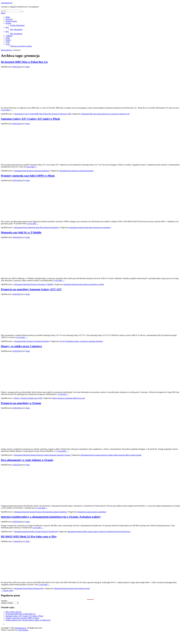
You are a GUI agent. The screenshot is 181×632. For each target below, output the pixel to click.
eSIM (8, 38)
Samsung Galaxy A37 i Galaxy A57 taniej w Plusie (30, 118)
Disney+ (17, 398)
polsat (99, 114)
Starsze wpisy (7, 590)
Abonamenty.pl (6, 3)
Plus (7, 32)
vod (128, 114)
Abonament (18, 114)
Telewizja (63, 114)
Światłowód (52, 532)
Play (7, 27)
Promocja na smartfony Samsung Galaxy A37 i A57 (31, 289)
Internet (26, 512)
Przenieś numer (11, 21)
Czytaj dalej (6, 110)
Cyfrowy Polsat (29, 114)
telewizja (122, 114)
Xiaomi (67, 455)
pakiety (95, 532)
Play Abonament (16, 29)
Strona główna (6, 50)
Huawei (31, 588)
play (76, 588)
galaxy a (77, 341)
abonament (85, 114)
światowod (119, 532)
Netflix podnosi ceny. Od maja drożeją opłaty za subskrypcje (28, 620)
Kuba (28, 67)
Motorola (31, 227)
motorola (81, 227)
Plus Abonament (16, 34)
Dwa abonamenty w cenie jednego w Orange (27, 459)
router (87, 588)
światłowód (110, 532)
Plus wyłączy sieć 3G (13, 612)
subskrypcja (77, 398)
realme (46, 455)
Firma (25, 227)
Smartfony (45, 171)
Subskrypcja (33, 398)
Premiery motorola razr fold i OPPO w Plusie (28, 175)
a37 (61, 341)
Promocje (9, 19)
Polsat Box (47, 114)
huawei (91, 455)
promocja (115, 114)
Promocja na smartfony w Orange (21, 403)
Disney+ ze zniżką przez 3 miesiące (21, 346)
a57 (64, 341)
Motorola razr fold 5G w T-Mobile (21, 232)
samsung (82, 171)
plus (69, 171)
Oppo (37, 227)
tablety (127, 455)
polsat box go (107, 114)
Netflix (8, 40)
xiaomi (133, 455)
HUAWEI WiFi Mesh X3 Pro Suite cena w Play (29, 536)
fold (73, 284)
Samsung (37, 171)
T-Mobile (9, 36)
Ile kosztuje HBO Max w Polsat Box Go (24, 61)
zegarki (138, 455)
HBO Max (39, 114)
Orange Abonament (17, 25)
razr (101, 227)
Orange (8, 23)
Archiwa (4, 601)
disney (54, 398)
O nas (8, 44)
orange (97, 455)
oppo (87, 227)
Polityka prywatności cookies (21, 46)
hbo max (93, 114)
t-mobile (101, 284)
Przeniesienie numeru (51, 512)
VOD (8, 42)
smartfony (90, 171)
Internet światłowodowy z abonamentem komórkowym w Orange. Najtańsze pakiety (51, 516)
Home (8, 17)
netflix (84, 532)
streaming (68, 398)
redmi (115, 455)
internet (79, 532)
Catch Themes (23, 630)
